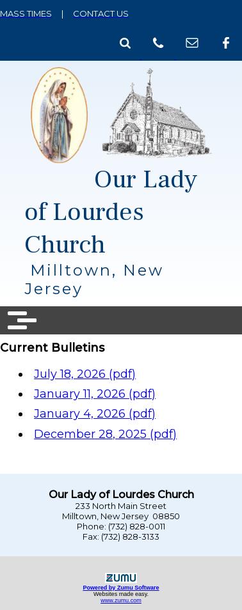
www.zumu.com (121, 600)
